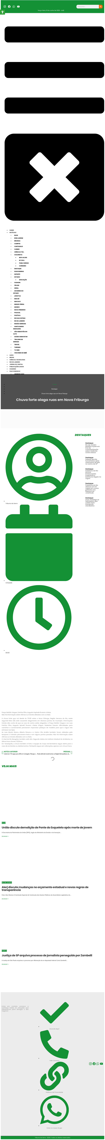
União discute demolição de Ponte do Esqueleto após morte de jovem (47, 827)
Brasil (4, 823)
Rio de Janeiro (7, 883)
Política (4, 951)
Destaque (89, 443)
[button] (2, 12)
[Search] (101, 6)
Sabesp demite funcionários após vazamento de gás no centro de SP (92, 461)
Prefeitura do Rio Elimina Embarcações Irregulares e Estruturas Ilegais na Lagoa (93, 475)
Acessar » (5, 836)
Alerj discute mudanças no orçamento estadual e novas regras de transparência (45, 888)
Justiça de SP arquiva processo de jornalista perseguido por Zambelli (47, 955)
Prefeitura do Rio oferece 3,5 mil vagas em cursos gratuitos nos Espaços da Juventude (92, 489)
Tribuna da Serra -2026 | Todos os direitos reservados (52, 1138)
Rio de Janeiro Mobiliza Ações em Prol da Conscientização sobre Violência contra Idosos (92, 449)
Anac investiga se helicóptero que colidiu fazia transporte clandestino (92, 503)
